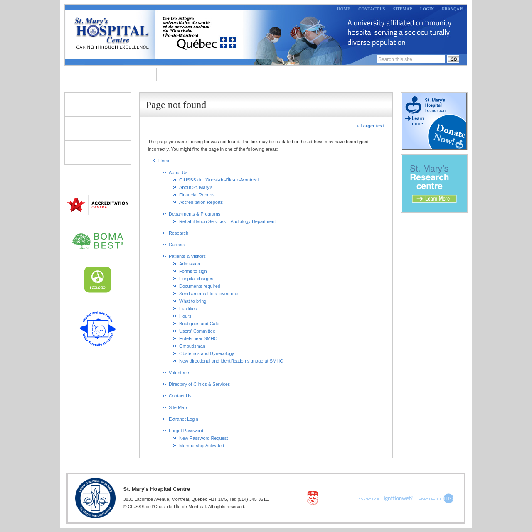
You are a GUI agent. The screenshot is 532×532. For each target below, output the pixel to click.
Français (452, 9)
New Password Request (203, 438)
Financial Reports (197, 194)
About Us (179, 75)
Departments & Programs (247, 75)
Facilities (188, 308)
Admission (189, 263)
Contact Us (371, 9)
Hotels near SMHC (198, 338)
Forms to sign (193, 271)
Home (343, 9)
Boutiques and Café (199, 323)
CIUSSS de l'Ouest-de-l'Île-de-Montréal (219, 179)
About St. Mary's (195, 187)
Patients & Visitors (98, 104)
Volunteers (98, 128)
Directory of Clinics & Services (98, 152)
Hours (185, 316)
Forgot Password (186, 430)
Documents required (199, 286)
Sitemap (402, 9)
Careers (355, 75)
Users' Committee (197, 331)
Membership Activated (201, 445)
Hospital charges (196, 278)
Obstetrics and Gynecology (206, 353)
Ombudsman (192, 345)
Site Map (178, 407)
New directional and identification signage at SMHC (231, 360)
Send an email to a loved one (209, 293)
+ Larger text (370, 125)
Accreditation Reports (201, 202)
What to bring (192, 301)
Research (314, 75)
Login (427, 9)
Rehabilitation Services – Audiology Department (227, 221)
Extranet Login (183, 419)
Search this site (395, 59)
